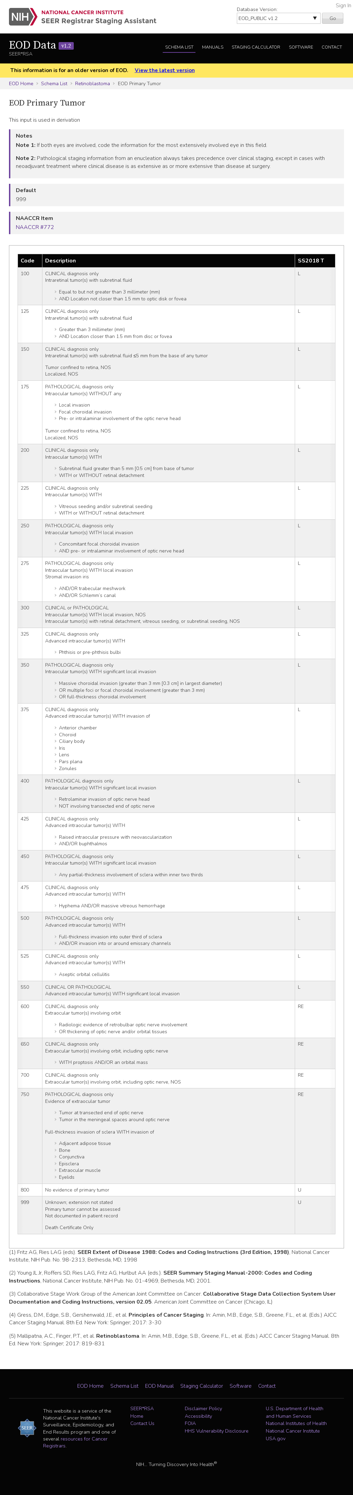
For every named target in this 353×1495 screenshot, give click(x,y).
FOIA (190, 1423)
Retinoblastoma (92, 83)
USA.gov (275, 1438)
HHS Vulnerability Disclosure (217, 1430)
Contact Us (142, 1423)
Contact (332, 47)
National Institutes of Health (296, 1423)
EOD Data (41, 45)
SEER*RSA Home (142, 1412)
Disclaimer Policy (203, 1408)
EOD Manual (159, 1386)
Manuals (212, 47)
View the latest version (165, 70)
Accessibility (198, 1416)
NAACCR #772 (35, 227)
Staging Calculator (256, 47)
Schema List (179, 47)
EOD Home (21, 83)
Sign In (343, 5)
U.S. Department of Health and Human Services (294, 1412)
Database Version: (257, 9)
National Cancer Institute (293, 1430)
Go (333, 18)
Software (301, 47)
